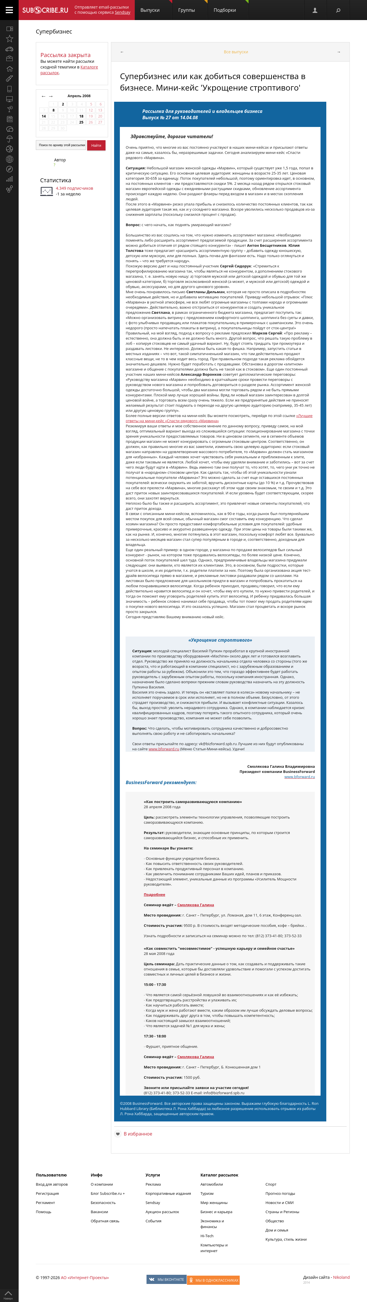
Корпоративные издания (168, 1193)
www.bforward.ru (164, 748)
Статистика (55, 180)
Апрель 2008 (80, 95)
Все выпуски (236, 51)
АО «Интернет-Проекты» (85, 1277)
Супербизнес (54, 31)
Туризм (207, 1193)
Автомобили (211, 1184)
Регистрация (47, 1193)
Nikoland (341, 1277)
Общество (275, 1220)
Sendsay (153, 1202)
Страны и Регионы (282, 1211)
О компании (102, 1184)
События (153, 1220)
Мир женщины (214, 1202)
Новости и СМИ (280, 1202)
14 (44, 116)
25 (81, 122)
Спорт (271, 1184)
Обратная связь (105, 1220)
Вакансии (99, 1211)
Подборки (231, 6)
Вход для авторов (52, 1184)
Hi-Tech (207, 1235)
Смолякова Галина (195, 904)
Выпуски (156, 6)
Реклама (153, 1184)
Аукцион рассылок (162, 1211)
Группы (193, 6)
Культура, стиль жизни (286, 1239)
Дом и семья (277, 1230)
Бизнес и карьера (216, 1211)
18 (81, 116)
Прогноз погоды (280, 1193)
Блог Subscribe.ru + (108, 1193)
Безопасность (103, 1202)
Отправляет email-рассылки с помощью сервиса (102, 9)
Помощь (43, 1211)
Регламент (45, 1202)
